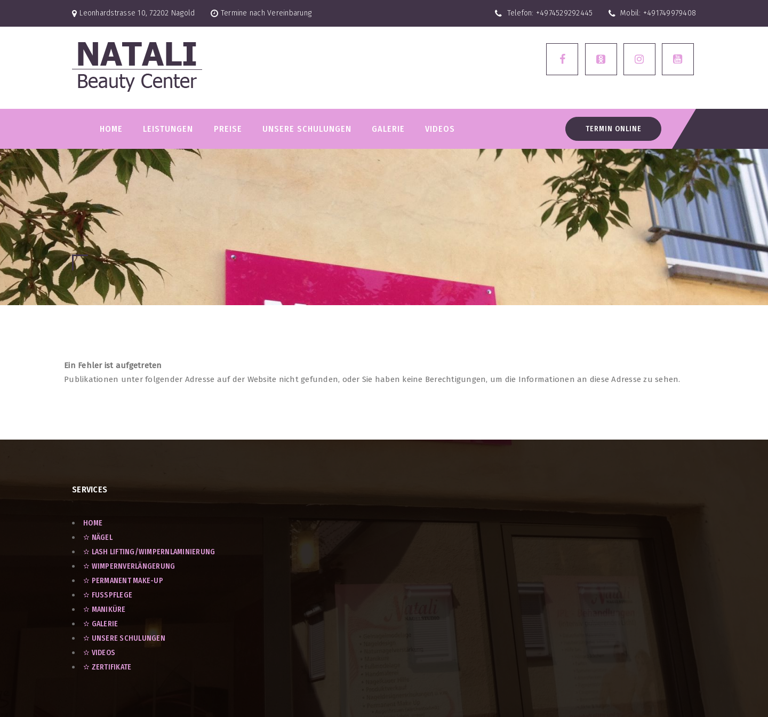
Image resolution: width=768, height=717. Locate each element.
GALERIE (388, 129)
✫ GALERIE (100, 623)
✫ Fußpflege (107, 595)
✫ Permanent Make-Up (123, 580)
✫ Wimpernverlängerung (129, 566)
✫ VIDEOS (99, 652)
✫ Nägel (98, 537)
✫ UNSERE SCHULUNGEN (124, 638)
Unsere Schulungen (306, 129)
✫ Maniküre (104, 609)
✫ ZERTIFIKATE (107, 667)
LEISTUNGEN (168, 129)
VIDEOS (440, 129)
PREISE (228, 129)
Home (111, 129)
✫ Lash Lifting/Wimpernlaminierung (149, 551)
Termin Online (614, 128)
